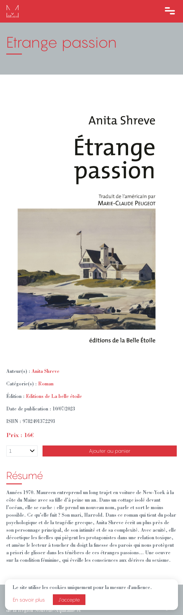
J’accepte (69, 600)
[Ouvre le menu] (170, 11)
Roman (45, 384)
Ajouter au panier (109, 451)
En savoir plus (29, 600)
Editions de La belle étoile (54, 396)
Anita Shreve (45, 371)
